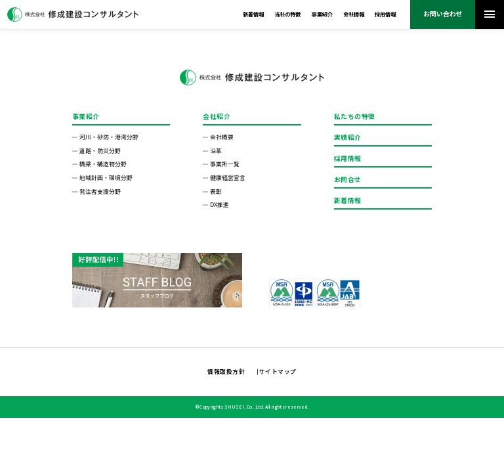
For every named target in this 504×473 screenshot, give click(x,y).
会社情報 (353, 14)
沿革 (216, 150)
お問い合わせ (443, 13)
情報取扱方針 (226, 371)
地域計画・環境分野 (106, 177)
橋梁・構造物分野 (103, 164)
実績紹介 (348, 137)
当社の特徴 (287, 14)
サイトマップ (278, 371)
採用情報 (385, 14)
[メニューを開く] (489, 14)
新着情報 (253, 14)
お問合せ (348, 179)
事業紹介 (322, 14)
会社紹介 (216, 116)
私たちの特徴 (354, 116)
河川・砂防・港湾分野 (108, 137)
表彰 (216, 191)
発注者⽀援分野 (100, 191)
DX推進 (219, 204)
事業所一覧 (225, 164)
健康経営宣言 (227, 177)
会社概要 (222, 137)
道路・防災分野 (100, 150)
